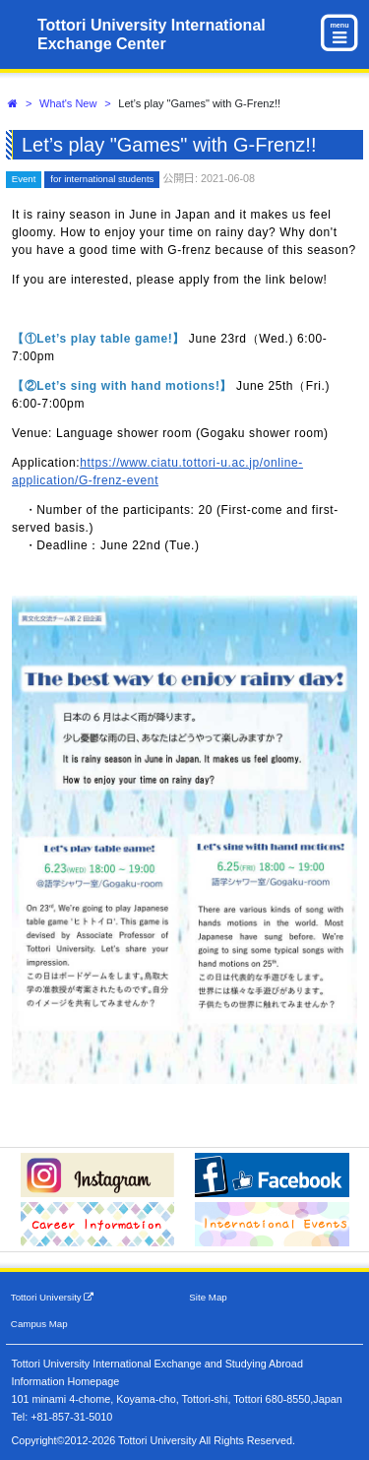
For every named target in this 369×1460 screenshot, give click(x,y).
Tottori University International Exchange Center (151, 34)
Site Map (207, 1297)
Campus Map (39, 1323)
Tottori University (52, 1297)
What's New (67, 103)
